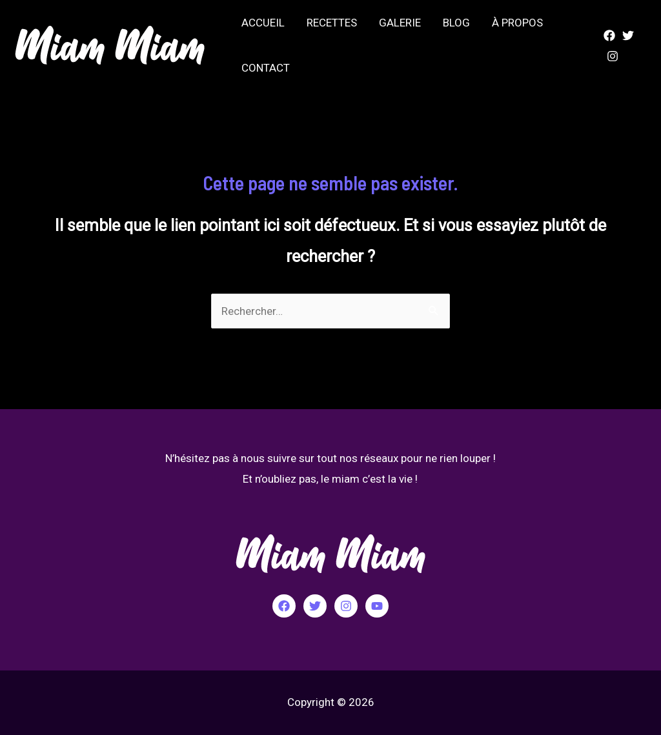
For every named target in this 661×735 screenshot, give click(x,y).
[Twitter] (628, 35)
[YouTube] (377, 606)
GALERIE (400, 22)
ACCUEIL (263, 22)
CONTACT (265, 67)
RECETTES (332, 22)
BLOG (456, 22)
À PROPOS (517, 22)
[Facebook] (609, 35)
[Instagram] (612, 56)
